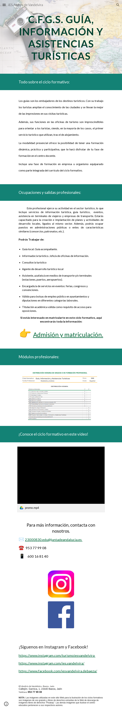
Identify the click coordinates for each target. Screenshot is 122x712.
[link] (61, 479)
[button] (4, 4)
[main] (61, 37)
